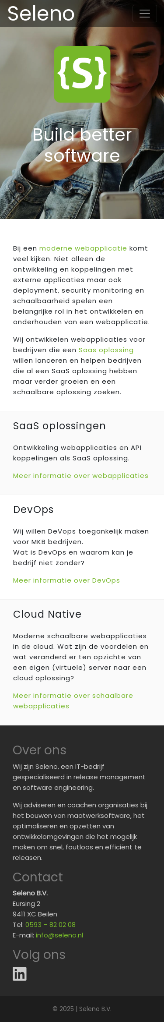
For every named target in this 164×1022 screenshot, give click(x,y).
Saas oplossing (106, 349)
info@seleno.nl (59, 935)
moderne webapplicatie (83, 248)
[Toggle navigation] (145, 13)
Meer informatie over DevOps (66, 580)
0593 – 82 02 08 (50, 924)
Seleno (41, 14)
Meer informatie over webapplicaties (81, 475)
